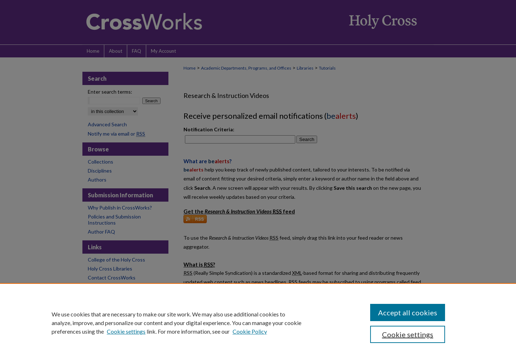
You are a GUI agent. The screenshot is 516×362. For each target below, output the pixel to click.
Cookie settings (126, 331)
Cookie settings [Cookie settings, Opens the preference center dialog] (407, 334)
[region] (258, 322)
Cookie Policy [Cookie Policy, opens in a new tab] (250, 331)
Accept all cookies (407, 312)
